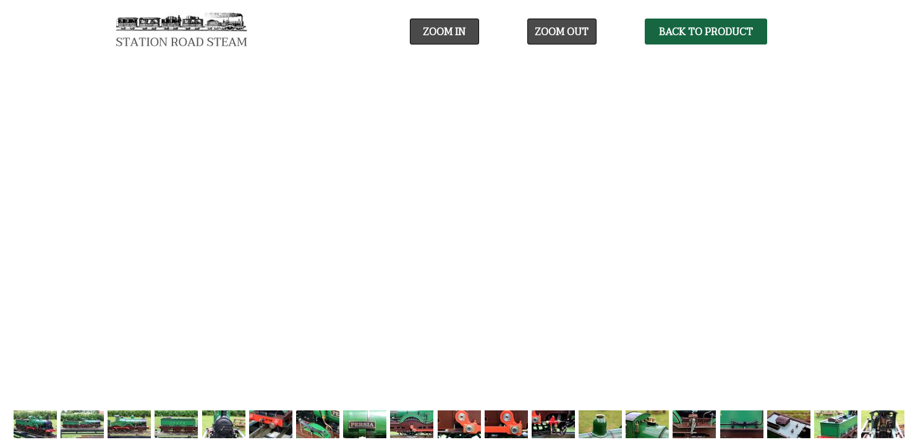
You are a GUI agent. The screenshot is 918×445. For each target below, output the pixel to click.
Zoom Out (562, 32)
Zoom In (444, 32)
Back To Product (706, 32)
